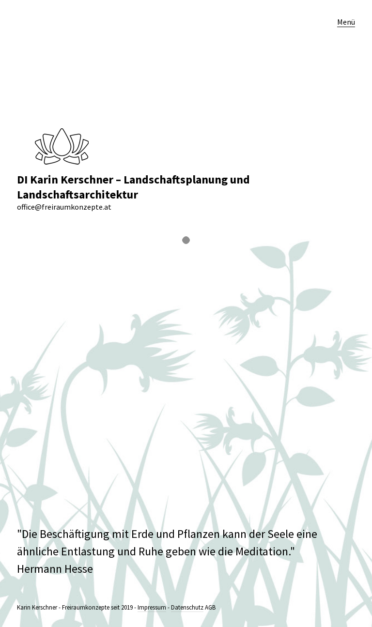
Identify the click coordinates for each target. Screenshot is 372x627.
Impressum (152, 607)
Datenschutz (187, 607)
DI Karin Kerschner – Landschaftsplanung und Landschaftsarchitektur (133, 187)
